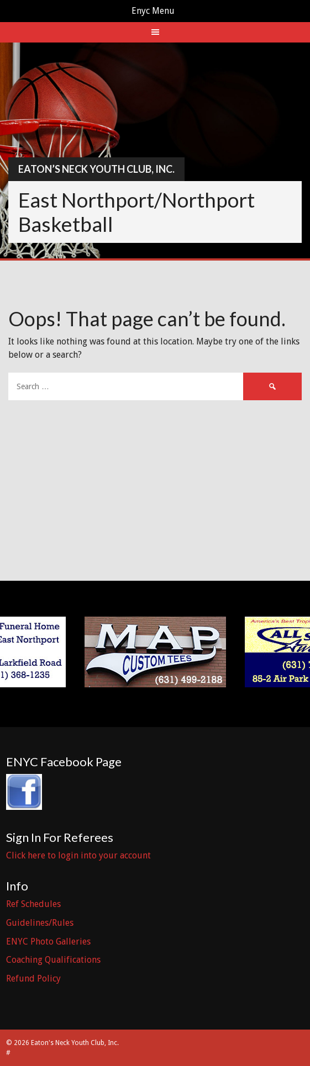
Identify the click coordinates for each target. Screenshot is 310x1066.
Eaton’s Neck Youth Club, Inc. (96, 169)
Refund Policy (33, 978)
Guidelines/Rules (39, 922)
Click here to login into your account (78, 855)
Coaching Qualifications (53, 959)
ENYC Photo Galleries (48, 941)
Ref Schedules (33, 904)
